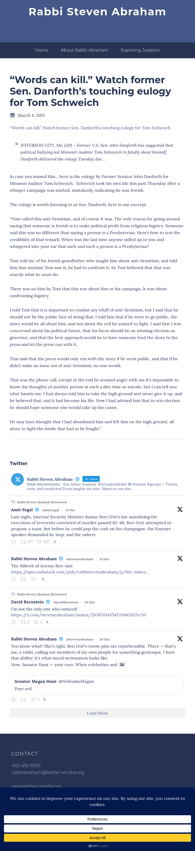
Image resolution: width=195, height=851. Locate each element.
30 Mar (89, 602)
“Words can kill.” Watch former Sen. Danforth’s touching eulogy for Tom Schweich (90, 127)
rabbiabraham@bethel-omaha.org (47, 772)
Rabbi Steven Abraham (98, 11)
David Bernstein (27, 601)
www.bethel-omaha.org (36, 786)
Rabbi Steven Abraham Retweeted (42, 502)
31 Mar (70, 510)
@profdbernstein (66, 602)
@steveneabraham (79, 559)
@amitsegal (50, 510)
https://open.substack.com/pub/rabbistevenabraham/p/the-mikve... (80, 571)
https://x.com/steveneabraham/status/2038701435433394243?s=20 (78, 614)
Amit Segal (22, 509)
